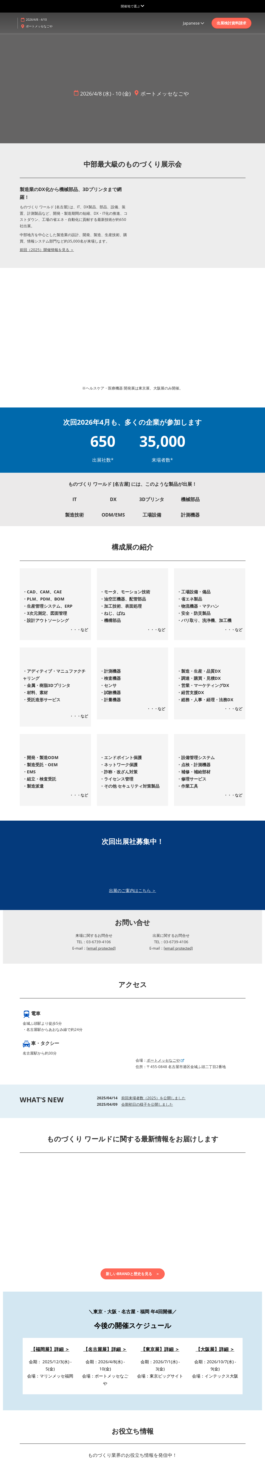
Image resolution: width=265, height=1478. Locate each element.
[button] (231, 23)
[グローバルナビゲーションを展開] (132, 6)
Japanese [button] (193, 23)
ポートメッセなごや (39, 26)
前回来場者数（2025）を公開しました (153, 1098)
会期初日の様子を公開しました (147, 1104)
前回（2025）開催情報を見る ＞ (47, 249)
